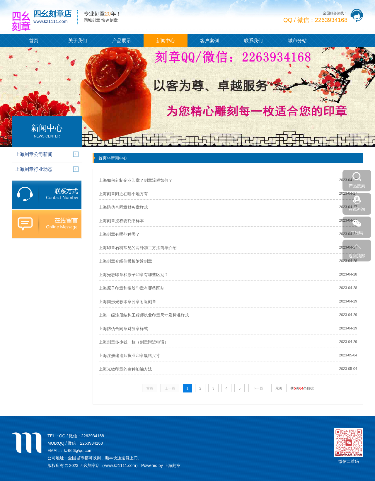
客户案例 (209, 40)
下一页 (258, 388)
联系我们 (253, 40)
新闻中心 (165, 40)
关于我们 (77, 40)
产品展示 (121, 40)
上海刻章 (172, 465)
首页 (33, 40)
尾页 (278, 388)
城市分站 (297, 40)
